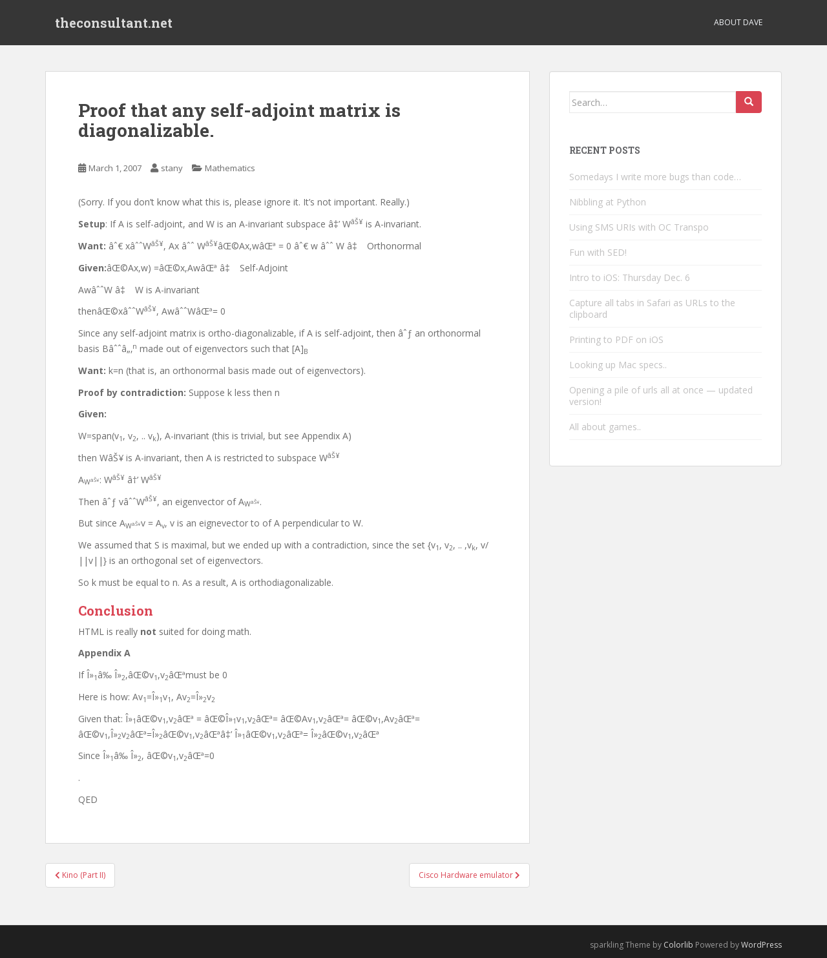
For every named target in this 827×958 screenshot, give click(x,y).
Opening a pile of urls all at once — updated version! (661, 396)
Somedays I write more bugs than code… (655, 177)
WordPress (761, 944)
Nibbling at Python (607, 202)
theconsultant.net (114, 22)
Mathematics (230, 168)
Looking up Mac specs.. (618, 365)
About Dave (738, 22)
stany (172, 168)
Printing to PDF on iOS (616, 339)
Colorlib (678, 944)
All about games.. (605, 427)
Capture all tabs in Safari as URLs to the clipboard (652, 308)
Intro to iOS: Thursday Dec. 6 (629, 277)
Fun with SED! (598, 252)
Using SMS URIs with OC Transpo (639, 227)
